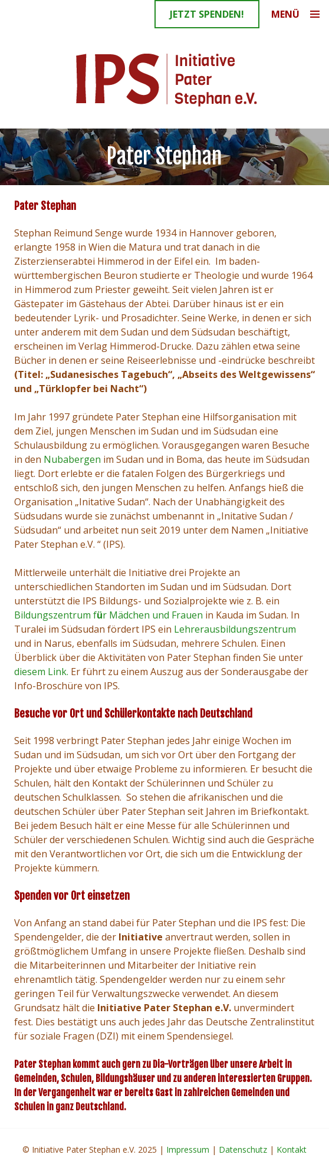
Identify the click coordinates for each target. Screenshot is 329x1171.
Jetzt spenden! (207, 14)
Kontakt (292, 1149)
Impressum (187, 1149)
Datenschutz (243, 1149)
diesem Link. (41, 671)
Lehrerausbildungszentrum (235, 629)
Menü (285, 14)
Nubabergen (72, 459)
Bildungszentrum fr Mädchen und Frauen (108, 614)
